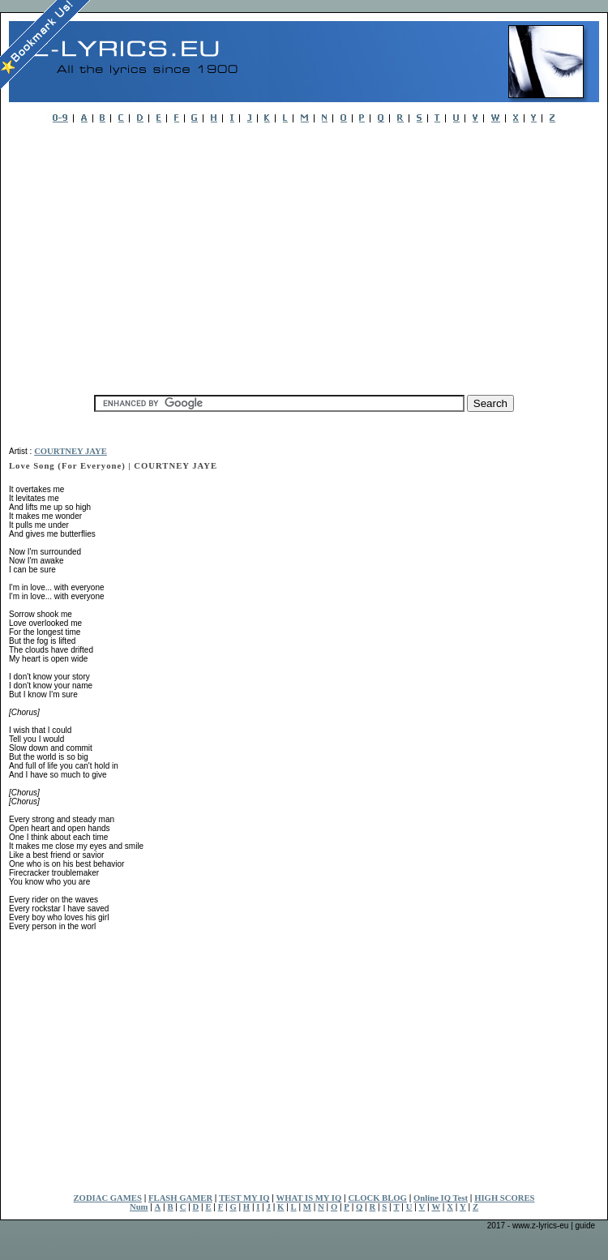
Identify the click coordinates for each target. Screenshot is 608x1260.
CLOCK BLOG (377, 1198)
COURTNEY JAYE (70, 451)
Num (139, 1206)
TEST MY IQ (244, 1198)
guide (585, 1225)
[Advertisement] (238, 254)
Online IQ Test (440, 1198)
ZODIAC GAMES (108, 1198)
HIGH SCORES (504, 1198)
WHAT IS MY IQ (309, 1198)
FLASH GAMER (180, 1198)
